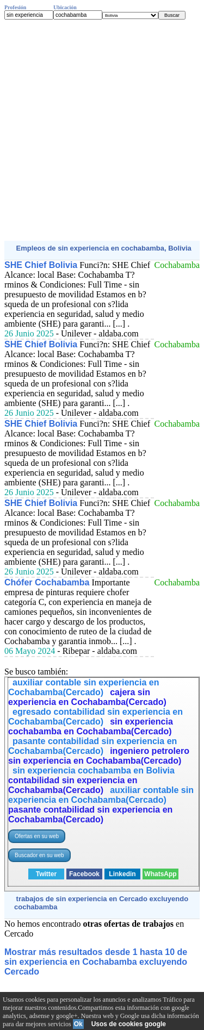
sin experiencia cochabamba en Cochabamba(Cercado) (90, 726)
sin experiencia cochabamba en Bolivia (94, 770)
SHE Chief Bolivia (40, 265)
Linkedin (122, 874)
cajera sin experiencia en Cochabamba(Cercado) (87, 697)
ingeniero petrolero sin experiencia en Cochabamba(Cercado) (98, 755)
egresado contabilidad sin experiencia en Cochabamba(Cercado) (95, 716)
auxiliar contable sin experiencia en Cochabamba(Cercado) (83, 687)
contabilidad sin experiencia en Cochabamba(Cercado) (72, 785)
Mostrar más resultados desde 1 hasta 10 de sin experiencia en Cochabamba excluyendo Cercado (95, 961)
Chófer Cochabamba (46, 582)
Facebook (84, 874)
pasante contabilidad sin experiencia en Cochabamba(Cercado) (92, 746)
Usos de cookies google (128, 1024)
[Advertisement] (102, 130)
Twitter (46, 874)
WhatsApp (160, 874)
